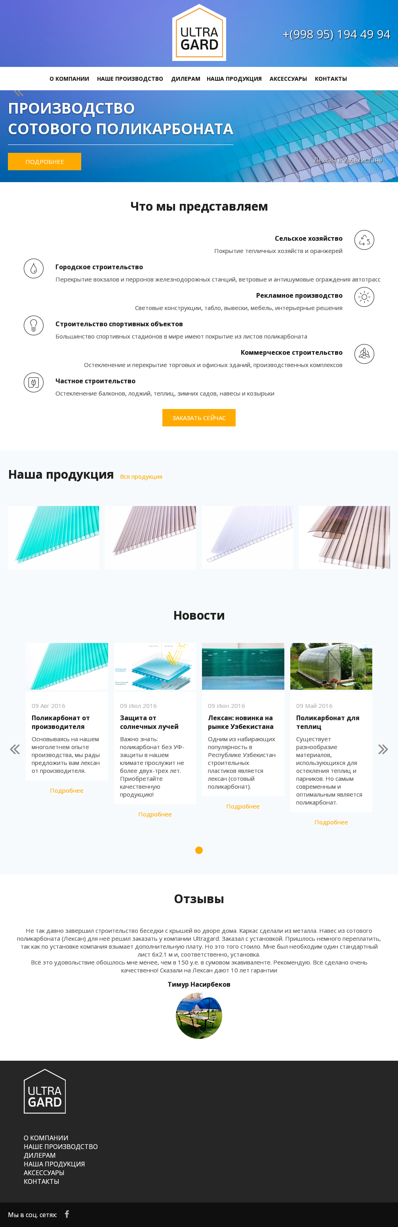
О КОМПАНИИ (69, 78)
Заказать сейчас (199, 418)
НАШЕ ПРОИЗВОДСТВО (130, 78)
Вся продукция (141, 476)
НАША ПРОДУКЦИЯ (234, 78)
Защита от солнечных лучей (149, 722)
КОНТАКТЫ (331, 78)
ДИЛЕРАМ (185, 78)
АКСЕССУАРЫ (288, 78)
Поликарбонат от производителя (61, 722)
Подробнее (44, 162)
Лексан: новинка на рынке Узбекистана (241, 722)
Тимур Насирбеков (199, 984)
